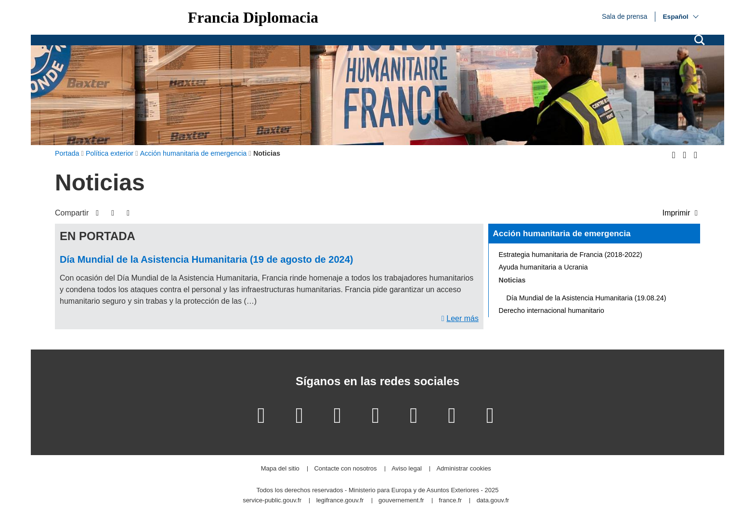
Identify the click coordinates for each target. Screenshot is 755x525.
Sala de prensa (624, 16)
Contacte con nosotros (345, 468)
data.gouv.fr (493, 500)
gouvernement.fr (401, 500)
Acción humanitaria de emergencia (562, 233)
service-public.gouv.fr (272, 500)
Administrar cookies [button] (463, 468)
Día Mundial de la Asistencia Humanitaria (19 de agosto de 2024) (206, 259)
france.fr (450, 500)
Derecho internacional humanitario (551, 310)
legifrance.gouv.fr (340, 500)
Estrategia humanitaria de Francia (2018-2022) (570, 254)
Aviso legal (406, 468)
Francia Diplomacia (253, 17)
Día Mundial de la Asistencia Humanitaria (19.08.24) (586, 298)
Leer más (462, 318)
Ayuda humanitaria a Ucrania (543, 267)
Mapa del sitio (280, 468)
